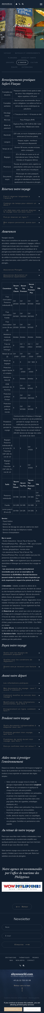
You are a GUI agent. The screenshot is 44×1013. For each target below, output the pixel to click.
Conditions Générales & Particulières (15, 997)
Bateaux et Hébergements (27, 53)
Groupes (10, 62)
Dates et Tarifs (28, 58)
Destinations (10, 957)
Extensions (27, 67)
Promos (35, 957)
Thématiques (24, 957)
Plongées (12, 58)
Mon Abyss (20, 960)
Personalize (32, 1009)
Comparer (32, 34)
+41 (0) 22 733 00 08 (22, 980)
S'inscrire (22, 945)
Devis (15, 34)
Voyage (7, 53)
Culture (34, 62)
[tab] (22, 197)
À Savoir (22, 62)
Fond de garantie (34, 997)
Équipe (14, 67)
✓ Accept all (13, 1009)
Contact (30, 960)
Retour (22, 907)
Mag (11, 960)
